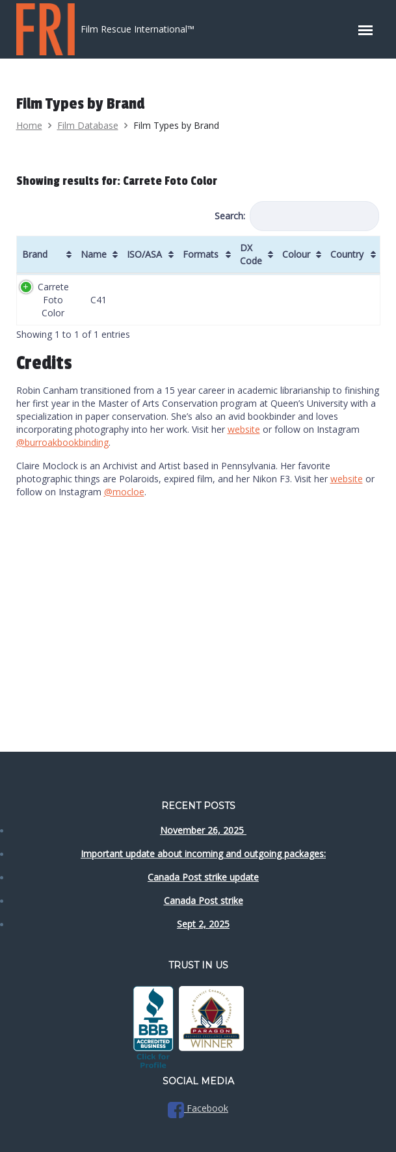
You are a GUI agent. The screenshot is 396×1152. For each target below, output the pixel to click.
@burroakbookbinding (62, 442)
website (244, 429)
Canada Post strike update (203, 877)
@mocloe (124, 492)
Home (29, 125)
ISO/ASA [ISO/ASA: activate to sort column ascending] (144, 254)
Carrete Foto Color (53, 300)
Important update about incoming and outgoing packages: (203, 853)
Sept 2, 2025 (203, 924)
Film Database (87, 125)
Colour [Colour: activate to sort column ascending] (296, 254)
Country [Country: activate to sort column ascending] (346, 254)
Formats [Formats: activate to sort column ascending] (200, 254)
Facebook (198, 1108)
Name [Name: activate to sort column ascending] (94, 254)
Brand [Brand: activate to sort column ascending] (34, 254)
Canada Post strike (203, 900)
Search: (297, 216)
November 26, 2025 (203, 830)
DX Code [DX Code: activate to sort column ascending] (251, 254)
